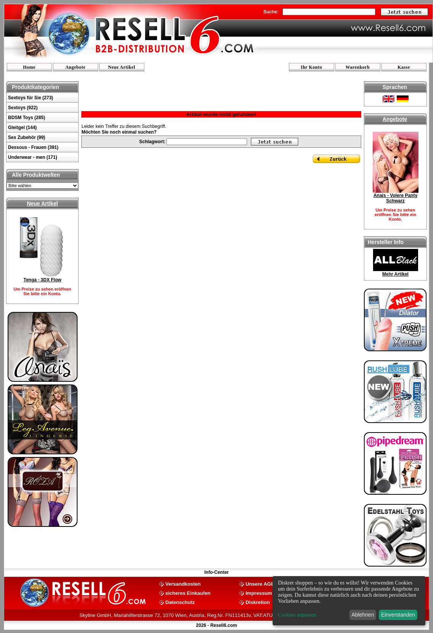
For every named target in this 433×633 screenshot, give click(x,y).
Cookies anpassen (297, 615)
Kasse (403, 67)
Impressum (259, 593)
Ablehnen (363, 615)
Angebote (75, 67)
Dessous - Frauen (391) (33, 147)
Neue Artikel (121, 67)
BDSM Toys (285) (26, 117)
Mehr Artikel (395, 274)
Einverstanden (398, 615)
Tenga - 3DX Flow (42, 280)
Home (29, 67)
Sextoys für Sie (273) (30, 97)
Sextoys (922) (22, 107)
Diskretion (258, 602)
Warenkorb (358, 67)
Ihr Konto (311, 67)
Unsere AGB (260, 583)
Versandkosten (183, 583)
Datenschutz (180, 602)
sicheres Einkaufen (188, 593)
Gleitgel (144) (22, 127)
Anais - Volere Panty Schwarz (395, 198)
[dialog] (349, 600)
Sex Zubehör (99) (26, 137)
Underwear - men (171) (32, 157)
